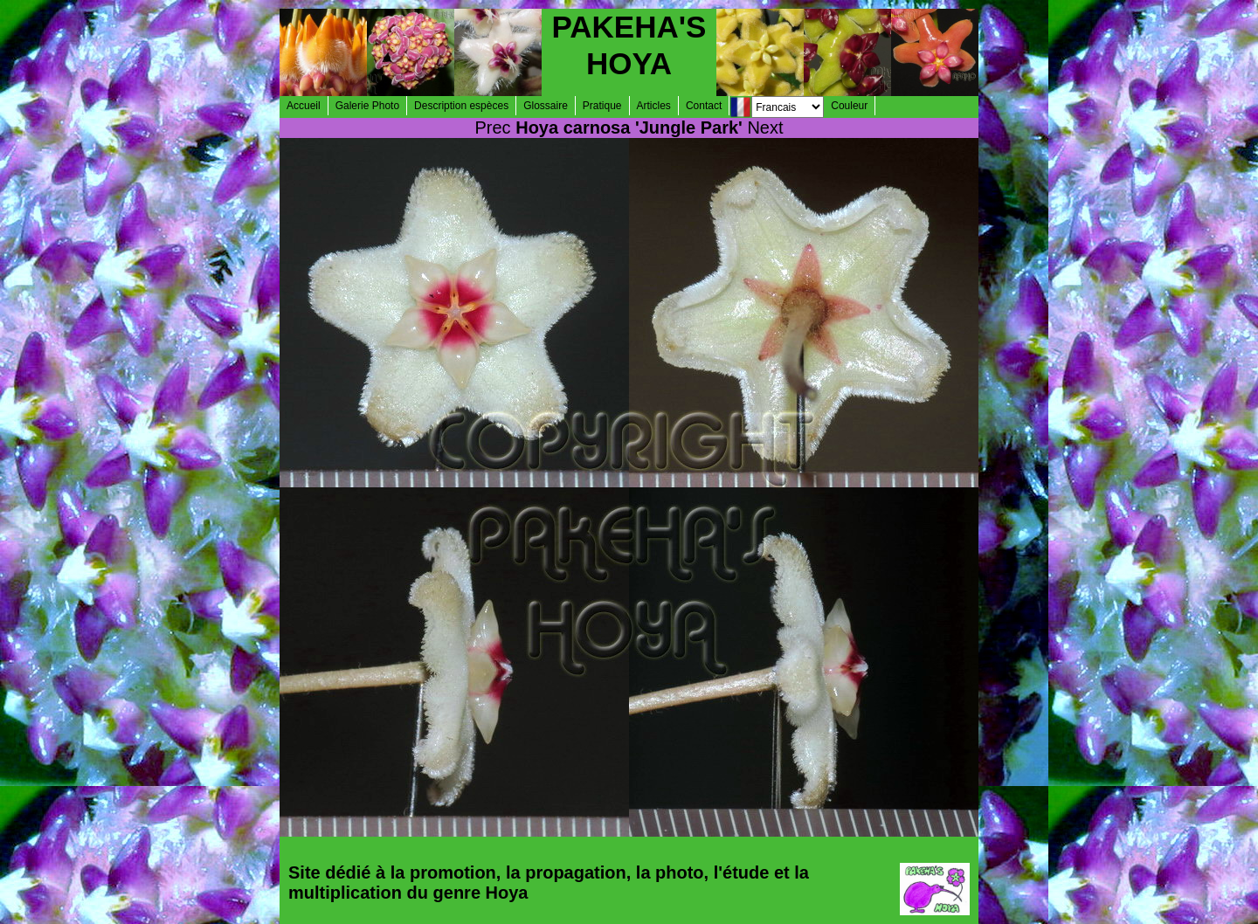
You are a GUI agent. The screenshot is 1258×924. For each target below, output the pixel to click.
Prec (493, 127)
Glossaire (545, 106)
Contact (704, 106)
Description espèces (461, 106)
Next (765, 127)
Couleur (849, 106)
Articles (654, 106)
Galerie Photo (367, 106)
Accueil (304, 106)
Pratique (602, 106)
